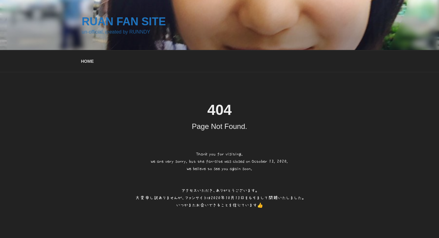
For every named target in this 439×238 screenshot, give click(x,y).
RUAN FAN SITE (124, 21)
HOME (87, 61)
